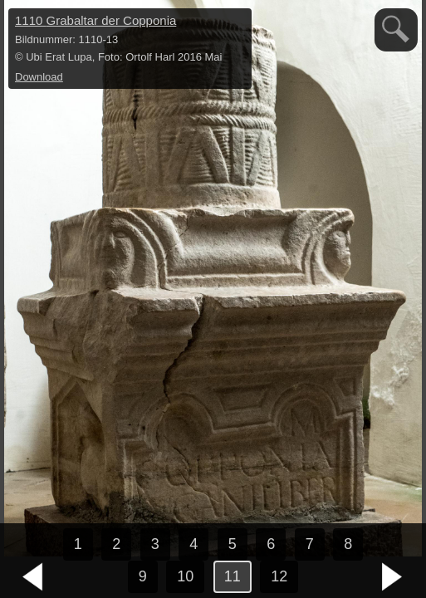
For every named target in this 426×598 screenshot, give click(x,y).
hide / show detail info (237, 23)
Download (39, 77)
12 (279, 576)
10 (185, 576)
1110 (95, 20)
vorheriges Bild (33, 577)
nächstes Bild (393, 577)
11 (232, 576)
